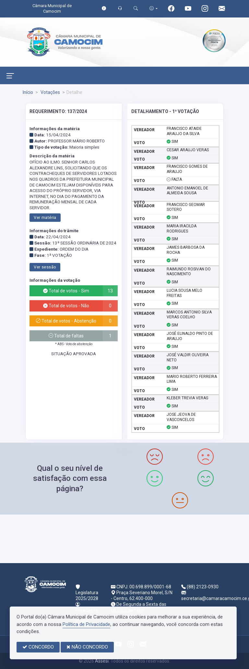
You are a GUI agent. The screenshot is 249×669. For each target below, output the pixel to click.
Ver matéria (45, 217)
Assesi (102, 660)
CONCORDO (38, 647)
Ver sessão (45, 267)
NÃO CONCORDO (87, 647)
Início (28, 92)
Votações (50, 92)
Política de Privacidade (86, 624)
